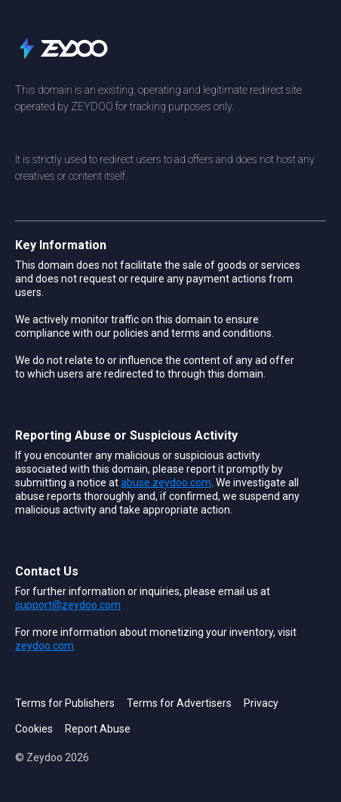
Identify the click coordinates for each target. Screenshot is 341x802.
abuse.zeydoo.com (166, 483)
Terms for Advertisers (179, 703)
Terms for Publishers (65, 703)
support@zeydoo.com (68, 605)
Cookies (34, 729)
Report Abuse (98, 729)
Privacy (261, 703)
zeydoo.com (44, 646)
